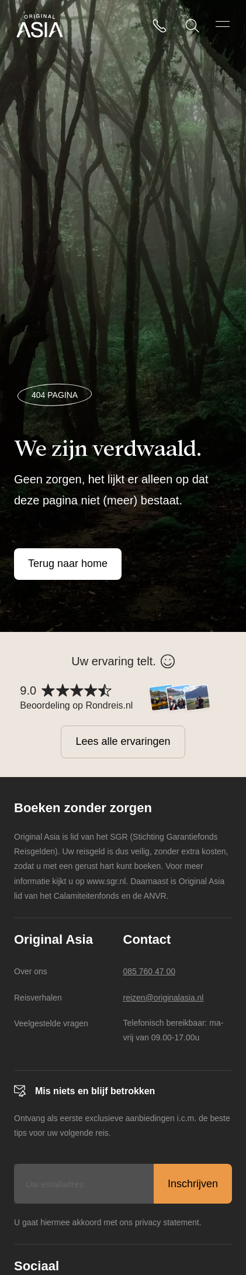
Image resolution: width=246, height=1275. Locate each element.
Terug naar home (68, 563)
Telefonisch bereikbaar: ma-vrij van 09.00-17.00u (173, 1030)
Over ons (30, 971)
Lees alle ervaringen (122, 741)
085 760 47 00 (149, 971)
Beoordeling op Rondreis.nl (76, 705)
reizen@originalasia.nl (163, 997)
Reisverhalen (38, 997)
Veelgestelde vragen (51, 1023)
